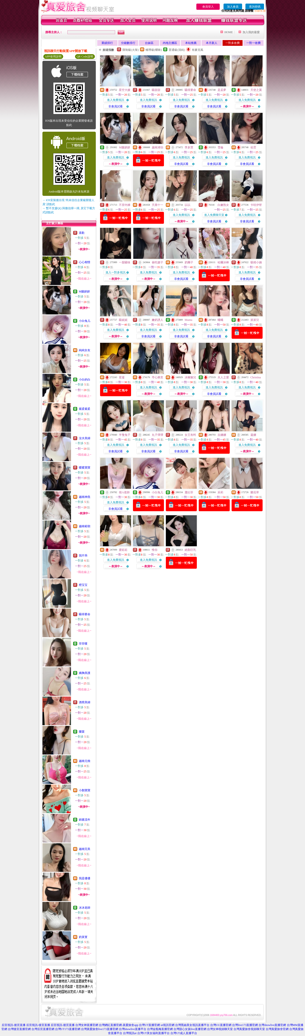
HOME (228, 32)
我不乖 (83, 555)
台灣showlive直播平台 (132, 1029)
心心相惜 (84, 262)
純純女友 (84, 350)
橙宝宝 (83, 585)
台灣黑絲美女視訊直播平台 (192, 1025)
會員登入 (208, 6)
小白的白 (84, 379)
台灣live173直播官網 (245, 1025)
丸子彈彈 (157, 435)
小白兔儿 (84, 321)
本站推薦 (191, 43)
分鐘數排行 (128, 43)
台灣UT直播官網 (149, 1025)
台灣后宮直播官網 (42, 1029)
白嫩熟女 (223, 205)
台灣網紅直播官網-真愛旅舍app (118, 1025)
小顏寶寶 (84, 790)
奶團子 (189, 262)
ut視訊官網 (167, 1025)
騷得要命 (84, 614)
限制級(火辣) (130, 50)
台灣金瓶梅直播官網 (160, 1029)
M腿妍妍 (84, 291)
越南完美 (84, 849)
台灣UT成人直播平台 (183, 1033)
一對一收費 (253, 43)
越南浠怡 (157, 147)
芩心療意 (157, 377)
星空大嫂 (124, 90)
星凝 (122, 377)
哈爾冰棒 (223, 262)
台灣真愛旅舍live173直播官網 (99, 1029)
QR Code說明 (85, 56)
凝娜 (253, 435)
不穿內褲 (124, 205)
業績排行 (107, 43)
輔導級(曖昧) (154, 50)
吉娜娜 (222, 435)
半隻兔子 (124, 435)
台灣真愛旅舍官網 (277, 1029)
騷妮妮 (123, 320)
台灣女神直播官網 (86, 1025)
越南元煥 (84, 761)
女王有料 (190, 435)
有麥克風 (197, 50)
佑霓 (253, 147)
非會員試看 (115, 106)
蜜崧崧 (123, 550)
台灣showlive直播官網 (272, 1025)
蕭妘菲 (189, 492)
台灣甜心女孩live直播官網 (189, 1029)
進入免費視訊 (115, 100)
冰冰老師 (84, 907)
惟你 (155, 550)
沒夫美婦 (84, 438)
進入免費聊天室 (214, 215)
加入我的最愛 (251, 32)
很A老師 (124, 492)
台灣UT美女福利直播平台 (153, 1033)
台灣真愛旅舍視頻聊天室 (249, 1029)
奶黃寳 (83, 937)
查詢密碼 (254, 6)
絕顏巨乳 (190, 550)
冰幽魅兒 (190, 377)
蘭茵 (82, 731)
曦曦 (220, 320)
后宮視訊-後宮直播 (13, 1025)
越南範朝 (84, 526)
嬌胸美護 (84, 673)
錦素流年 (84, 819)
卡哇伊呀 (256, 205)
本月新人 (211, 43)
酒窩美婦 (84, 702)
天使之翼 (256, 90)
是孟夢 (222, 90)
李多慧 (189, 147)
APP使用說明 (53, 56)
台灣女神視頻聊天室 (220, 1029)
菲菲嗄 (83, 643)
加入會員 (233, 6)
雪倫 (220, 147)
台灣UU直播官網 (220, 1025)
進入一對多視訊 (116, 272)
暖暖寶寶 (84, 467)
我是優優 (84, 878)
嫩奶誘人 (157, 320)
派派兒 (254, 320)
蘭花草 (254, 492)
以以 (187, 205)
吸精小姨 (256, 262)
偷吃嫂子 (157, 262)
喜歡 (82, 232)
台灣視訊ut (130, 1033)
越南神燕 (84, 497)
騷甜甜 (156, 90)
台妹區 (149, 43)
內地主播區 (170, 43)
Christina (255, 377)
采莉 (220, 492)
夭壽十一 (157, 205)
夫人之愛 (223, 377)
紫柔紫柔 (84, 409)
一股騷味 (124, 262)
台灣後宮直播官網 (19, 1029)
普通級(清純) (177, 50)
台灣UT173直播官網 (67, 1029)
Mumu (188, 320)
